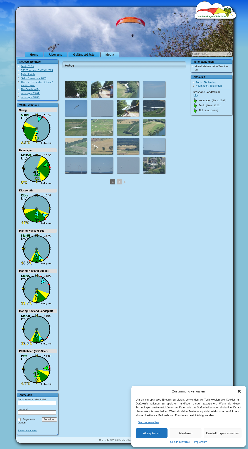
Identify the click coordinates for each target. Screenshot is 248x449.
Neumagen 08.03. (30, 97)
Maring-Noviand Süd (32, 230)
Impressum (200, 442)
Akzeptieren (151, 433)
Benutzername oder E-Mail (32, 399)
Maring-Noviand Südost (34, 270)
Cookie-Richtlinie (180, 442)
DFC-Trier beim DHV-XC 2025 (37, 70)
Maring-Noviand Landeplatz (36, 311)
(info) (195, 95)
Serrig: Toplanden (206, 82)
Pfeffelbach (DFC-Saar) (33, 351)
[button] (239, 391)
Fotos (70, 65)
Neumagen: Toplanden (209, 85)
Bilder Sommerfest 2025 (33, 78)
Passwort (23, 409)
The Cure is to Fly (30, 89)
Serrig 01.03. (27, 66)
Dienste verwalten (148, 422)
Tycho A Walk (28, 74)
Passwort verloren (27, 430)
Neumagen (25, 150)
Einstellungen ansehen (222, 433)
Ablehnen (185, 433)
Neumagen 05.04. (30, 93)
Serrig (23, 110)
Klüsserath (26, 190)
